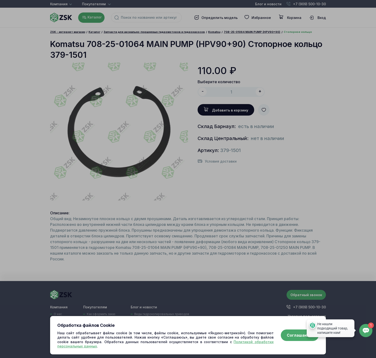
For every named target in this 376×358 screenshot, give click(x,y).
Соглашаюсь (300, 335)
